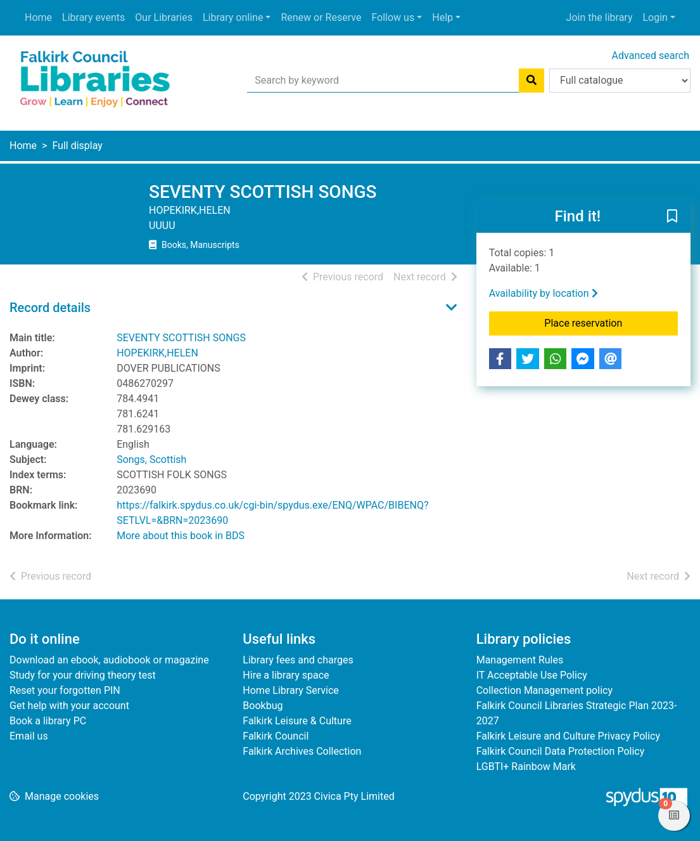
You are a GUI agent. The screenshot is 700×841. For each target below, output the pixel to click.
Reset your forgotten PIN (65, 690)
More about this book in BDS (181, 536)
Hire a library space (286, 675)
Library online (233, 17)
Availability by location (543, 293)
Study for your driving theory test (83, 675)
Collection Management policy (544, 690)
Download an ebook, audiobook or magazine (109, 660)
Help (442, 17)
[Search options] (619, 80)
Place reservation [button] (611, 322)
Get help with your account (69, 706)
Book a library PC (48, 721)
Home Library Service (290, 690)
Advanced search (650, 55)
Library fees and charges (298, 660)
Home (38, 17)
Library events (93, 17)
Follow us (392, 17)
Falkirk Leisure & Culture (297, 721)
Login (654, 17)
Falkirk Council (276, 736)
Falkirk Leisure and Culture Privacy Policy (568, 736)
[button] (672, 217)
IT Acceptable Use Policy (531, 675)
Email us (29, 736)
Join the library (599, 17)
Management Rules (520, 660)
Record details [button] (50, 307)
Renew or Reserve (321, 17)
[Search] (531, 80)
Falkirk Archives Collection (302, 751)
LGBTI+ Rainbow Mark (526, 766)
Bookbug (263, 706)
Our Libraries (164, 17)
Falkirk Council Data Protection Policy (560, 751)
